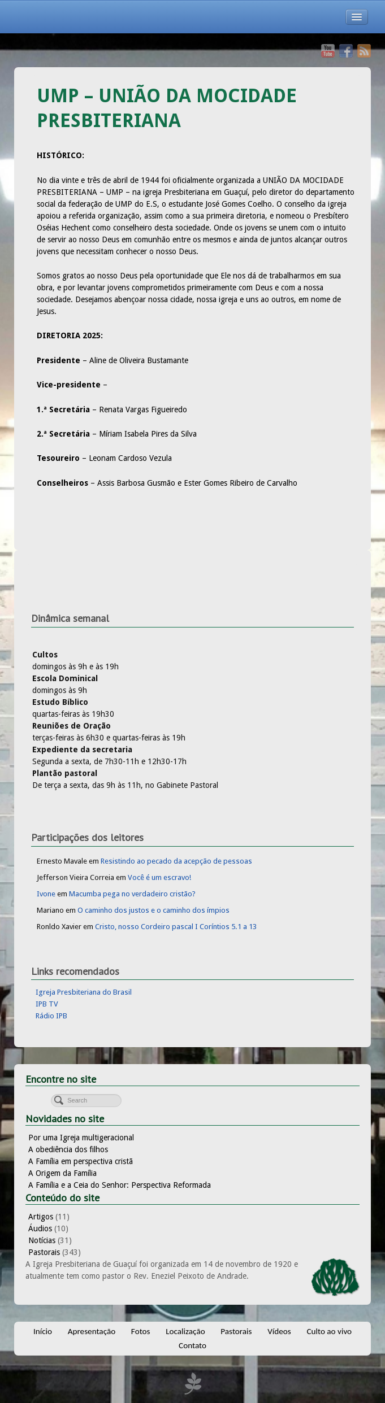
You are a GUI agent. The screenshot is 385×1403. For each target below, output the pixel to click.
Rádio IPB (51, 1016)
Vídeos (279, 1331)
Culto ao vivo (329, 1331)
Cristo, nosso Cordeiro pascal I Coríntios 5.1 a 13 (176, 926)
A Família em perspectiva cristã (80, 1161)
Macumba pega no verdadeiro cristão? (132, 894)
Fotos (140, 1331)
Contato (192, 1345)
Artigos (40, 1216)
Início (42, 1331)
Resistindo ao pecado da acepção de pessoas (176, 861)
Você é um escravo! (159, 877)
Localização (185, 1331)
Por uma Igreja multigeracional (81, 1137)
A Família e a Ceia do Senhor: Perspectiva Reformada (119, 1185)
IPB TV (47, 1004)
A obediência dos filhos (68, 1149)
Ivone (46, 894)
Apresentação (92, 1331)
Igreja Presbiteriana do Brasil (84, 992)
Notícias (41, 1240)
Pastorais (44, 1252)
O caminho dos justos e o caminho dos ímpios (153, 910)
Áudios (40, 1228)
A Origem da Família (62, 1173)
